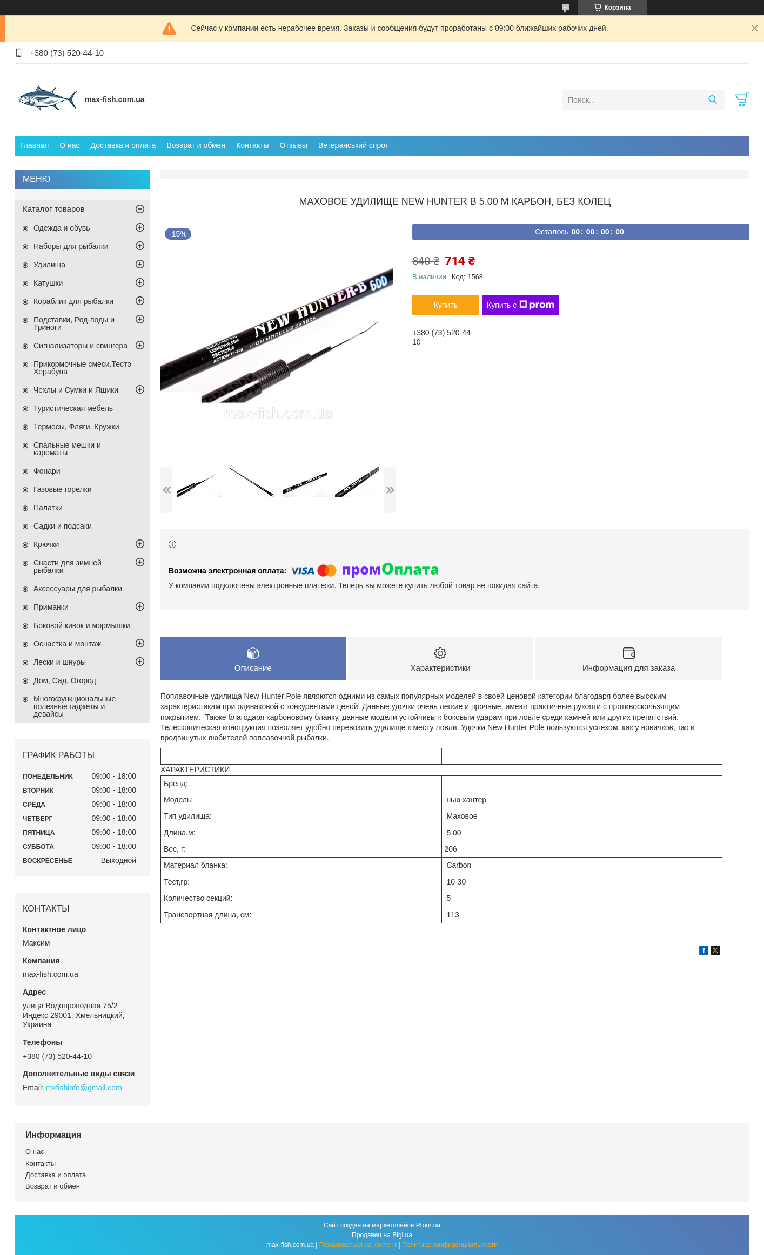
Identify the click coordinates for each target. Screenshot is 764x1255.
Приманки (51, 607)
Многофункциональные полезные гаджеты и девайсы (74, 706)
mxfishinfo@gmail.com (84, 1087)
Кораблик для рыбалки (73, 301)
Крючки (46, 544)
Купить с (520, 305)
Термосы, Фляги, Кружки (76, 426)
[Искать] (712, 100)
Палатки (48, 507)
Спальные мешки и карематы (67, 449)
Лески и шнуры (59, 662)
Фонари (47, 471)
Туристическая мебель (73, 408)
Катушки (48, 283)
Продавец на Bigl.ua (382, 1235)
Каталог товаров (54, 208)
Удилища (49, 264)
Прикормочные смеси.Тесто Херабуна (82, 368)
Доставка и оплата (123, 145)
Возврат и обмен (195, 145)
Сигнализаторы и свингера (80, 345)
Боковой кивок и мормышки (81, 625)
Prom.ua (428, 1225)
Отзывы (293, 145)
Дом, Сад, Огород (64, 680)
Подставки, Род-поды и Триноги (74, 323)
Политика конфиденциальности (450, 1245)
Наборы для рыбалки (71, 246)
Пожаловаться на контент (358, 1245)
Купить (446, 305)
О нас (69, 145)
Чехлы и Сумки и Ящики (75, 390)
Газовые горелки (62, 489)
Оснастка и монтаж (67, 643)
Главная (34, 145)
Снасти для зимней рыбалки (67, 566)
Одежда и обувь (61, 228)
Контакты (252, 145)
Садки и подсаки (62, 526)
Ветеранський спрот (353, 145)
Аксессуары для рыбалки (77, 588)
